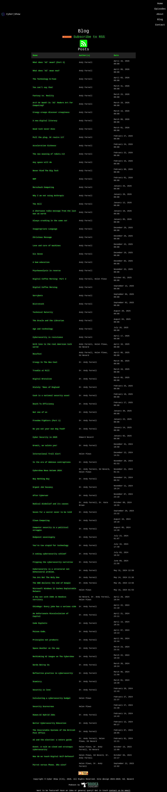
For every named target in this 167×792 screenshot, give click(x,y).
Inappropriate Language (45, 229)
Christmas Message (42, 237)
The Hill (37, 204)
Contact (160, 24)
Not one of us (40, 412)
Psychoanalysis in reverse (47, 271)
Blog (160, 19)
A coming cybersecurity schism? (49, 554)
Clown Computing (41, 521)
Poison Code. (39, 632)
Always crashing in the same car (50, 221)
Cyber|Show (10, 14)
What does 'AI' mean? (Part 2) (49, 62)
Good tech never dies (44, 129)
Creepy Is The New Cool (45, 362)
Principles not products (45, 640)
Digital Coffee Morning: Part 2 (49, 279)
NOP (34, 179)
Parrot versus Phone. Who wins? (49, 765)
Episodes (160, 9)
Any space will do (42, 162)
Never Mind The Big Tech (45, 171)
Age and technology (43, 329)
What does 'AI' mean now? (46, 71)
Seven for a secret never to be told (52, 512)
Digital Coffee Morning (45, 287)
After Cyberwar (40, 496)
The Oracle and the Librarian (48, 321)
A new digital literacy (45, 121)
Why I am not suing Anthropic (48, 196)
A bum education (41, 262)
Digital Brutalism (42, 379)
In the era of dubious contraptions (52, 462)
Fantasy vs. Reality (43, 96)
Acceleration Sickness (44, 146)
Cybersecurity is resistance (48, 337)
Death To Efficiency (43, 404)
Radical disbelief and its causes (50, 504)
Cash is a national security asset (51, 396)
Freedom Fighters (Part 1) (47, 421)
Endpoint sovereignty (44, 537)
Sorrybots (38, 296)
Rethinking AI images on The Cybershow (53, 657)
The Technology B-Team (44, 79)
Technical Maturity (43, 312)
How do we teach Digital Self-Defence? (53, 757)
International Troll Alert (47, 454)
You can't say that (43, 87)
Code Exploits (40, 623)
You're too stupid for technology (50, 546)
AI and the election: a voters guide (52, 740)
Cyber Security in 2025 (45, 437)
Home (160, 3)
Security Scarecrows (43, 707)
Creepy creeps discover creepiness (51, 112)
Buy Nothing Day (41, 479)
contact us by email (119, 791)
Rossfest (37, 354)
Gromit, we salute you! (45, 446)
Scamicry (37, 682)
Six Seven (38, 254)
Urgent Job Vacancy (43, 487)
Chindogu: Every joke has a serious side (54, 607)
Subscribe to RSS (83, 37)
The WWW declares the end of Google (52, 583)
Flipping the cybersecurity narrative (53, 562)
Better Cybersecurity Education (49, 723)
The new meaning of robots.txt (49, 154)
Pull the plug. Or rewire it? (48, 137)
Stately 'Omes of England (46, 387)
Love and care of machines (47, 246)
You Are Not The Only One (46, 577)
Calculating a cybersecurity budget (52, 698)
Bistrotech (38, 304)
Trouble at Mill (41, 371)
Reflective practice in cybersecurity (53, 673)
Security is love (42, 690)
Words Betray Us (41, 665)
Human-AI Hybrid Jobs (44, 715)
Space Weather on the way (46, 648)
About (160, 14)
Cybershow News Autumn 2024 (47, 471)
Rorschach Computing (43, 187)
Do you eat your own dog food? (49, 429)
